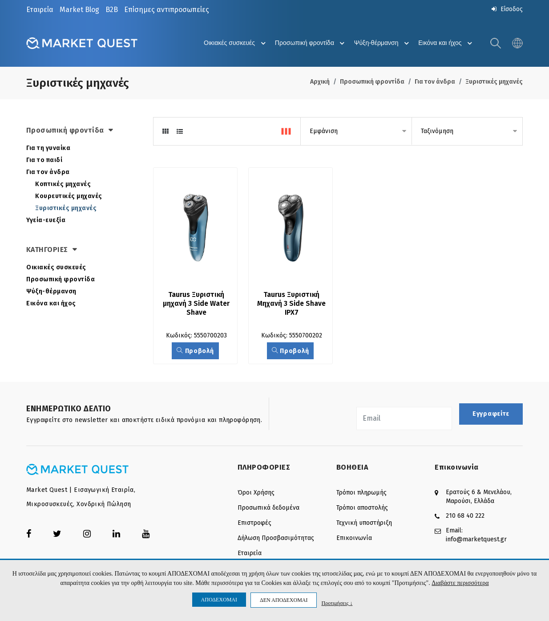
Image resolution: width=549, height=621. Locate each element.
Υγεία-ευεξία (45, 220)
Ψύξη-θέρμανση (379, 43)
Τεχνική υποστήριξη (364, 524)
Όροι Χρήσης (256, 493)
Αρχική (320, 82)
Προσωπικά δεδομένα (268, 508)
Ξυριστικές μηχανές (494, 82)
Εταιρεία (39, 9)
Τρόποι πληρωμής (361, 493)
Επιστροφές (254, 524)
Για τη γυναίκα (48, 148)
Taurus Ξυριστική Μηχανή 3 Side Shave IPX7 (292, 304)
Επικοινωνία (354, 539)
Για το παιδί (44, 160)
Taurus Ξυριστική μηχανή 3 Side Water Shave (197, 304)
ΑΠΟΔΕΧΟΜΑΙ (219, 600)
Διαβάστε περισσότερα (460, 583)
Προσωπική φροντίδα (305, 43)
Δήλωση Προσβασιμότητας (276, 539)
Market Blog (79, 9)
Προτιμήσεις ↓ (336, 603)
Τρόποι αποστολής (362, 508)
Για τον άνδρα (435, 82)
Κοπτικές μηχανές (63, 184)
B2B (111, 9)
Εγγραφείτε (490, 414)
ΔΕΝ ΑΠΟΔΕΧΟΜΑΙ (283, 600)
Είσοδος (506, 9)
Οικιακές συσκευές (228, 43)
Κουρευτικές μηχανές (68, 196)
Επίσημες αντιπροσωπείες (166, 9)
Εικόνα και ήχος (445, 43)
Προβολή (195, 352)
